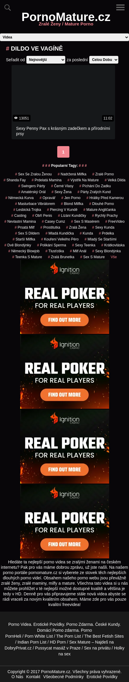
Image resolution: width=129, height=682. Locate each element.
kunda (86, 233)
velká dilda (115, 180)
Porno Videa (19, 624)
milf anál (78, 251)
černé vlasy (62, 186)
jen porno (71, 198)
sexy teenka (83, 245)
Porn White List (39, 636)
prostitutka (50, 227)
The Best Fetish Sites (104, 636)
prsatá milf (24, 227)
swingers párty (31, 186)
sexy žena (61, 192)
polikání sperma (51, 245)
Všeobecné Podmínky (63, 676)
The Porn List (68, 636)
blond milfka (72, 204)
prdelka (106, 233)
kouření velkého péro (60, 239)
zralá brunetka (61, 257)
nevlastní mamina (20, 221)
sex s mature (92, 257)
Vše (114, 257)
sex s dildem (27, 233)
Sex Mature (79, 642)
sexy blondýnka (106, 251)
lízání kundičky (72, 216)
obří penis (42, 216)
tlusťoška (54, 251)
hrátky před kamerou (105, 198)
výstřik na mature (83, 180)
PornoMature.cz (65, 20)
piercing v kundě (62, 210)
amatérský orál (32, 192)
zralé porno (103, 174)
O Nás (17, 676)
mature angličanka (99, 210)
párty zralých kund (94, 192)
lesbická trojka (27, 210)
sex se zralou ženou (33, 174)
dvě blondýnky (17, 245)
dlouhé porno (101, 204)
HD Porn (58, 642)
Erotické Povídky (49, 624)
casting (18, 216)
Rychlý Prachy (105, 216)
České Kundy (107, 624)
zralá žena (76, 227)
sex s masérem (85, 221)
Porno (57, 630)
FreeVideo (115, 221)
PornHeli (13, 636)
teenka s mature (27, 257)
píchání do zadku (95, 186)
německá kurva (19, 198)
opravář (47, 198)
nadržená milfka (72, 174)
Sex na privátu (97, 648)
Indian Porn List (31, 642)
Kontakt (33, 676)
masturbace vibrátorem (35, 204)
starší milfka (23, 239)
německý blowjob (23, 251)
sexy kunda (103, 227)
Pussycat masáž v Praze (57, 648)
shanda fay (15, 180)
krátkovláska (113, 245)
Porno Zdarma (79, 624)
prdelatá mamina (47, 180)
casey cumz (53, 221)
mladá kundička (59, 233)
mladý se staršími (100, 239)
